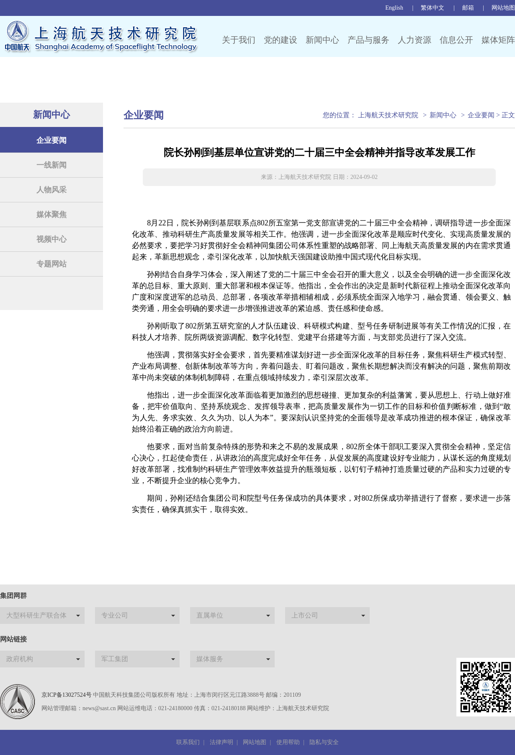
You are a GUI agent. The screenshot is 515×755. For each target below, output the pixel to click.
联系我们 (188, 742)
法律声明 (221, 742)
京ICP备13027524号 (66, 695)
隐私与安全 (324, 742)
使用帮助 (288, 742)
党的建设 (280, 39)
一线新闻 (51, 165)
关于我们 (238, 39)
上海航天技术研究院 (388, 115)
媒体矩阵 (498, 39)
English (394, 8)
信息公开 (456, 39)
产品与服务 (368, 39)
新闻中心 (322, 39)
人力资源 (414, 39)
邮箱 (468, 8)
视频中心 (51, 239)
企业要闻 (51, 140)
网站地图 (503, 8)
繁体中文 (432, 8)
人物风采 (51, 190)
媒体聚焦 (51, 214)
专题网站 (51, 264)
